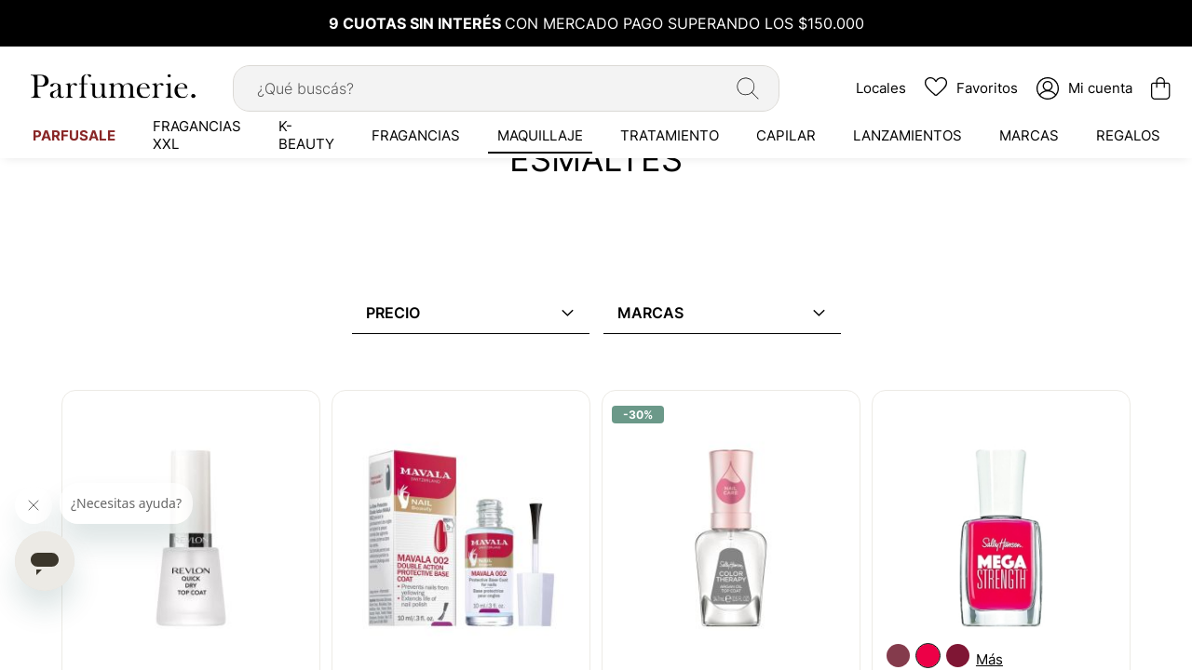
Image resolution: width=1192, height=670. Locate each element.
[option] (898, 655)
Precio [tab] (393, 312)
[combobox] (506, 88)
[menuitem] (74, 135)
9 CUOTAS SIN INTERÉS (417, 23)
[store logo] (112, 86)
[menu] (596, 135)
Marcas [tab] (650, 312)
